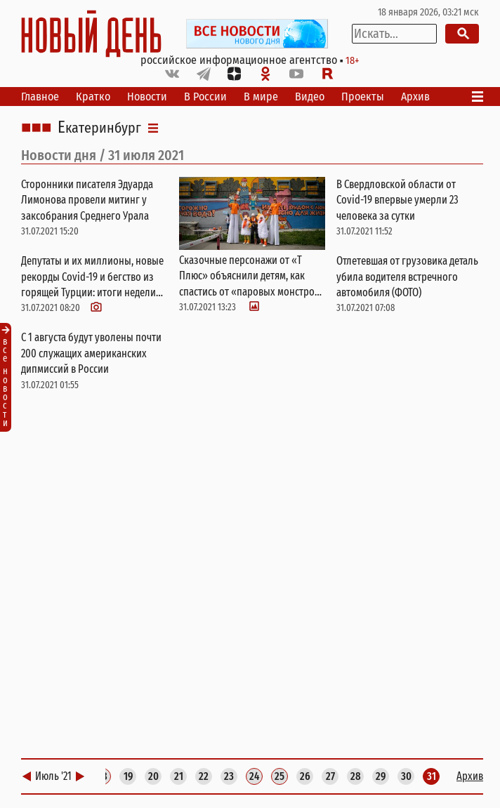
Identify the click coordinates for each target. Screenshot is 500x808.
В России (205, 96)
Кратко (93, 96)
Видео (309, 96)
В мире (261, 96)
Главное (40, 96)
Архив (415, 96)
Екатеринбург (99, 127)
